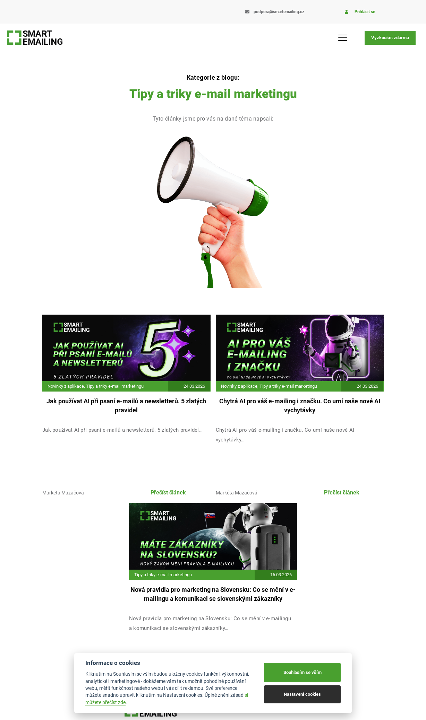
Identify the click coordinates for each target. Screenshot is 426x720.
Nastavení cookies (302, 694)
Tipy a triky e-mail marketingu (115, 386)
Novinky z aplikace (66, 386)
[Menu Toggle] (342, 38)
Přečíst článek (168, 492)
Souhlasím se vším (302, 672)
